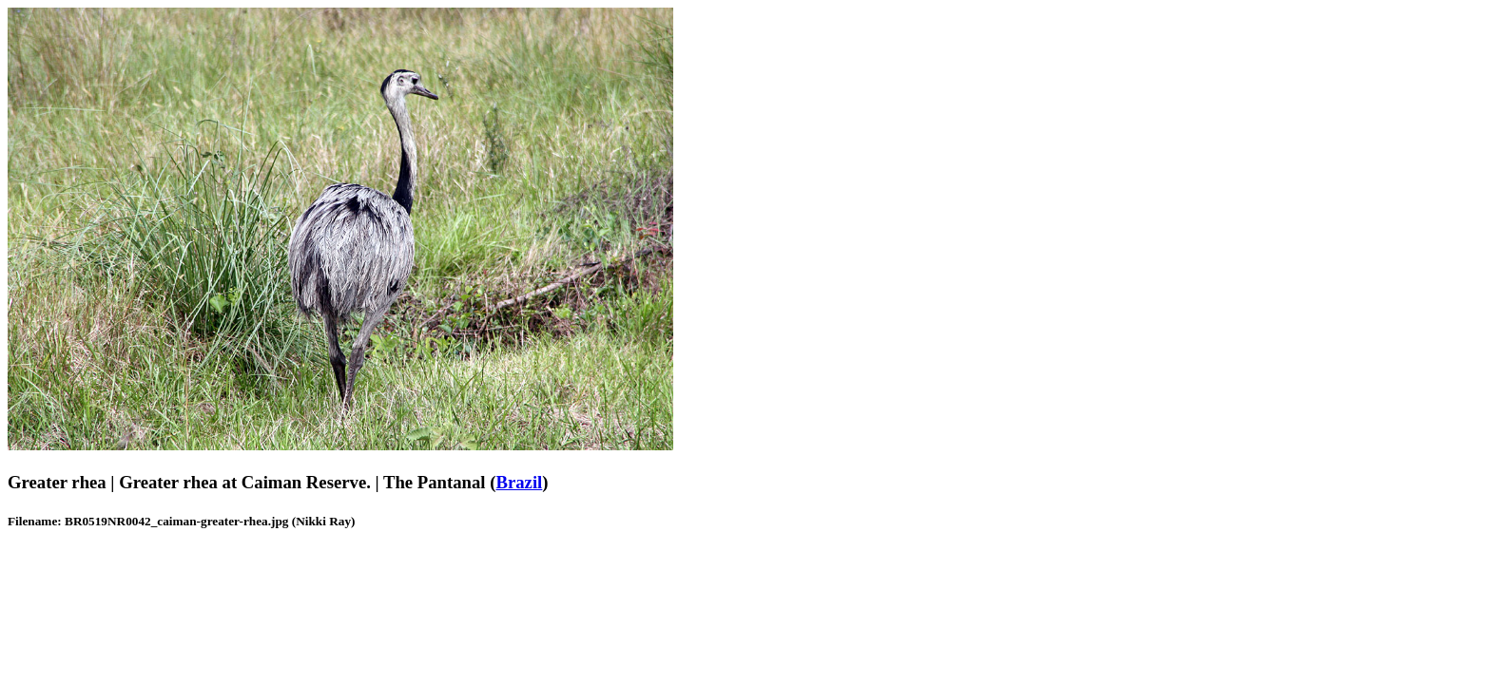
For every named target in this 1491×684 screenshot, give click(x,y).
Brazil (518, 482)
